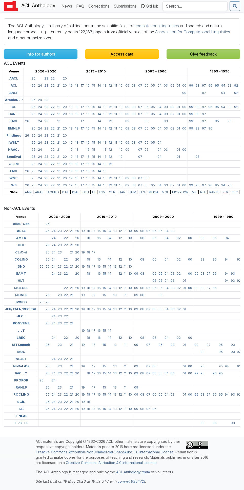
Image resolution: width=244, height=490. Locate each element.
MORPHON (180, 192)
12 (110, 85)
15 (93, 85)
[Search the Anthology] (195, 6)
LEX (142, 192)
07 (140, 85)
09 (127, 85)
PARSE (214, 192)
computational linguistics (156, 25)
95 (217, 85)
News (68, 6)
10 (121, 85)
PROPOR (21, 380)
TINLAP (21, 416)
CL (14, 107)
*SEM (14, 164)
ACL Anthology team (133, 472)
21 (58, 85)
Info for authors (40, 54)
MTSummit (21, 345)
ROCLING (21, 394)
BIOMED (53, 192)
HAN (122, 192)
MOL (165, 192)
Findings (14, 135)
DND (21, 266)
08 (134, 85)
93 (230, 85)
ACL (14, 85)
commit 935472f (131, 481)
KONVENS (21, 323)
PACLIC (21, 373)
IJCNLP (21, 295)
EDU (86, 192)
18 (76, 85)
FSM (102, 192)
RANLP (21, 387)
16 (88, 85)
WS (14, 185)
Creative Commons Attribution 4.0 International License (111, 462)
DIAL (75, 192)
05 (153, 85)
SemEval (14, 157)
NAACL (13, 149)
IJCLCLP (21, 288)
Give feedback (203, 54)
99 (191, 85)
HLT (21, 280)
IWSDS (21, 302)
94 (223, 85)
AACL (13, 78)
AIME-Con (21, 224)
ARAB (39, 192)
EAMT (21, 273)
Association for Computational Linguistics (192, 31)
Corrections (100, 6)
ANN (28, 192)
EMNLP (14, 128)
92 (236, 85)
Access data (121, 54)
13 (105, 85)
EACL (14, 121)
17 (82, 85)
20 (65, 78)
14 (99, 85)
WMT (13, 178)
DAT (65, 192)
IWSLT (13, 142)
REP (225, 192)
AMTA (21, 238)
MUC (21, 352)
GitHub (149, 6)
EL (94, 192)
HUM (132, 192)
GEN (112, 192)
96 (210, 85)
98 (197, 85)
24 (40, 85)
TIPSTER (21, 423)
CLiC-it (21, 252)
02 (172, 85)
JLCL (21, 316)
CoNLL (13, 114)
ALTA (21, 231)
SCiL (21, 402)
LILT (21, 330)
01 (178, 85)
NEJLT (21, 359)
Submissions (126, 6)
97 (204, 85)
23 (46, 78)
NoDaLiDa (21, 366)
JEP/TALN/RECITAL (21, 309)
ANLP (13, 93)
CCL (21, 245)
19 (71, 85)
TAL (21, 409)
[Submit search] (235, 6)
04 (159, 85)
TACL (13, 171)
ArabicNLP (14, 100)
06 (147, 85)
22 (53, 78)
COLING (21, 259)
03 (166, 85)
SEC (235, 192)
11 (115, 85)
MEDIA (153, 192)
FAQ (81, 6)
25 (33, 78)
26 (27, 121)
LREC (21, 338)
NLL (203, 192)
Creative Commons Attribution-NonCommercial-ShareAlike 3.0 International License (105, 452)
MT (194, 192)
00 (184, 85)
